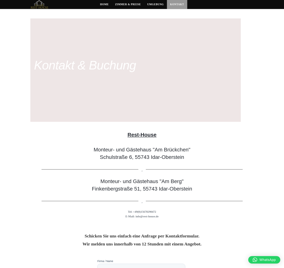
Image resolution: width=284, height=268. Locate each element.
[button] (264, 260)
